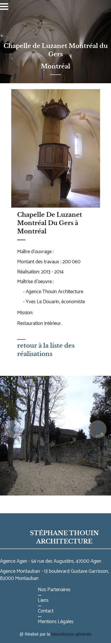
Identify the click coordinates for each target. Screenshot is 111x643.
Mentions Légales (55, 622)
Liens (43, 600)
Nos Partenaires (54, 590)
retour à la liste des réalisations (46, 348)
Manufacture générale (71, 634)
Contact (46, 611)
